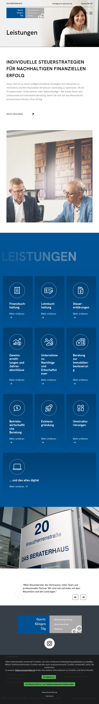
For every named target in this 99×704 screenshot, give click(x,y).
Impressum (49, 696)
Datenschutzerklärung (25, 670)
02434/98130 (87, 3)
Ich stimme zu (48, 677)
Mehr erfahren (23, 114)
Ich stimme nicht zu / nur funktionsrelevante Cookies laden (49, 684)
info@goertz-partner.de (62, 3)
